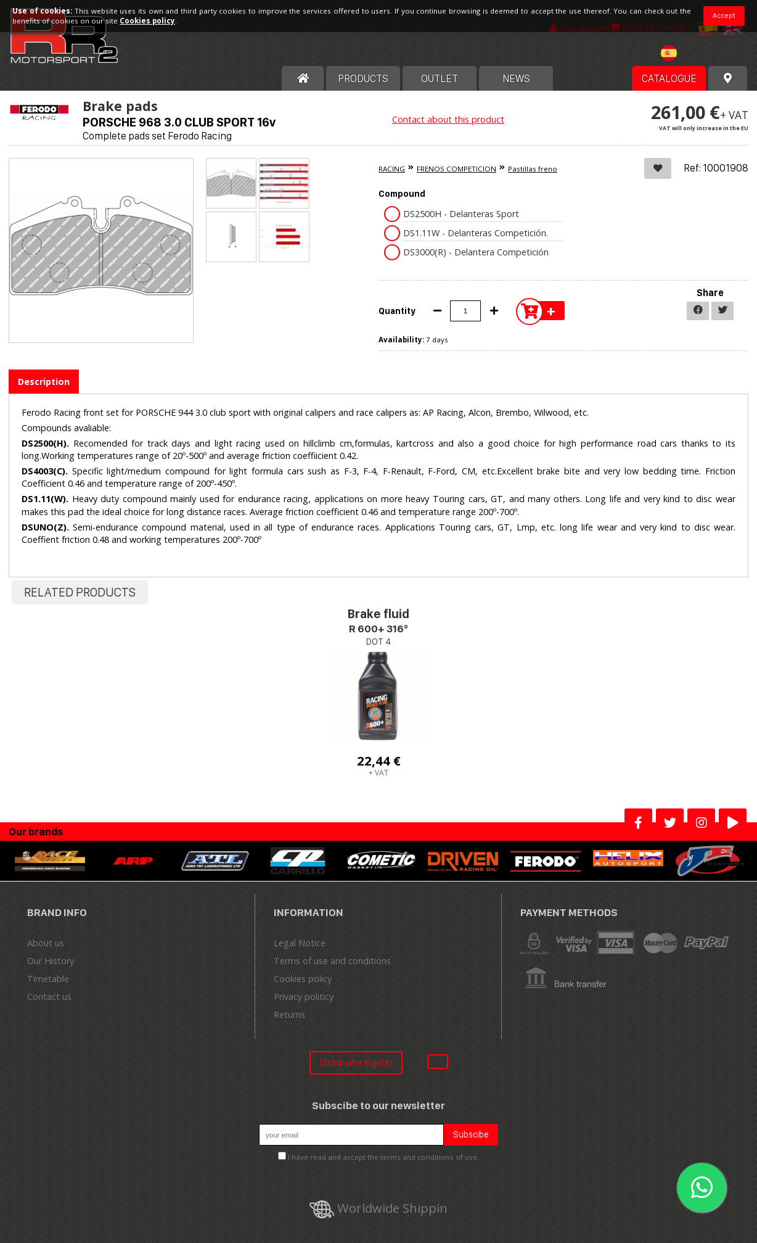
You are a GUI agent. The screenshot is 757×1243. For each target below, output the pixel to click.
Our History (50, 961)
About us (45, 943)
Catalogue (669, 78)
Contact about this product (448, 119)
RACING (392, 168)
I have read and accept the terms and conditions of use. (383, 1157)
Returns (289, 1014)
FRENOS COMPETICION (456, 168)
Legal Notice (299, 943)
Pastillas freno (532, 168)
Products (363, 78)
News (516, 78)
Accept (724, 15)
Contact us (49, 996)
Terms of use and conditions (332, 961)
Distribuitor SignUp (356, 1062)
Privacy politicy (303, 996)
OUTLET (439, 78)
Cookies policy (303, 979)
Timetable (48, 979)
